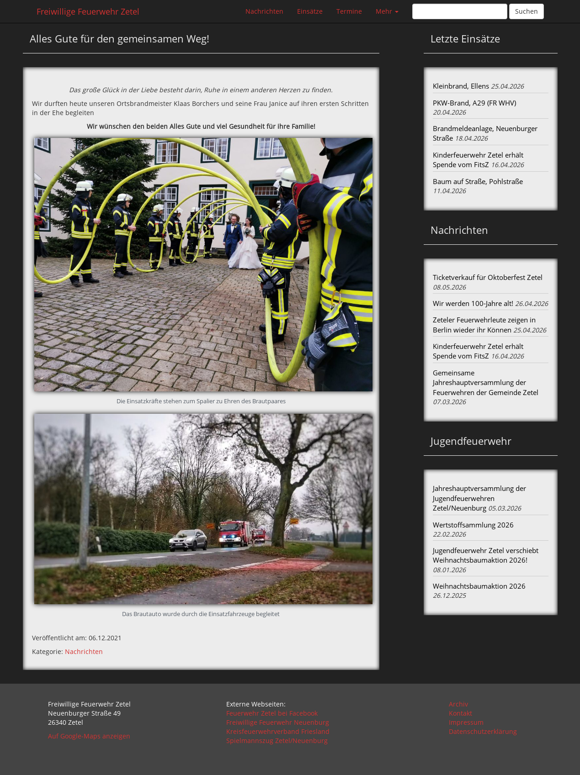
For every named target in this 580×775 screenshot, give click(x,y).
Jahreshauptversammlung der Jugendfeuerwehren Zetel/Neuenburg (479, 498)
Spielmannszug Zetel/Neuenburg (277, 740)
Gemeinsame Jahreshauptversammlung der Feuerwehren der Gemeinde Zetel (485, 382)
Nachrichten (264, 11)
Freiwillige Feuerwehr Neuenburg (277, 722)
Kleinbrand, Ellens (461, 85)
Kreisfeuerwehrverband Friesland (278, 731)
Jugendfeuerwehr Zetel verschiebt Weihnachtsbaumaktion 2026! (485, 555)
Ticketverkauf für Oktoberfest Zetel (488, 277)
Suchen (526, 11)
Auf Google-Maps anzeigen (89, 736)
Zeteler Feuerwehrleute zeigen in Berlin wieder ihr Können (484, 324)
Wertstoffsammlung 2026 (473, 524)
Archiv (458, 704)
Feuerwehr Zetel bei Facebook (272, 713)
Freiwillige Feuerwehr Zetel (88, 11)
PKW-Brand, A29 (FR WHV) (474, 102)
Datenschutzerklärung (483, 731)
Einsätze (310, 11)
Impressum (466, 722)
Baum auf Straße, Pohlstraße (478, 181)
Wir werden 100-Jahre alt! (473, 303)
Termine (349, 11)
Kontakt (460, 713)
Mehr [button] (387, 11)
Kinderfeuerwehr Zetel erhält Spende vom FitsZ (478, 159)
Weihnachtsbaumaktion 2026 (479, 585)
